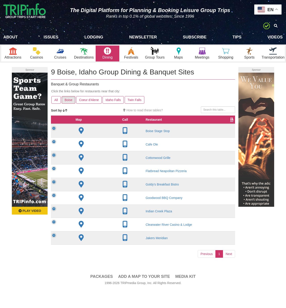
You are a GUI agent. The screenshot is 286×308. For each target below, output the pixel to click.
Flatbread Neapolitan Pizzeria (87, 180)
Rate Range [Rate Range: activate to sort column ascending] (147, 124)
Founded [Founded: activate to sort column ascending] (127, 126)
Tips (237, 37)
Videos (275, 37)
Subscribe (194, 37)
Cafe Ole (86, 151)
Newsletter (143, 37)
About (10, 37)
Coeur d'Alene (89, 102)
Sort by (59, 113)
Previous (207, 272)
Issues (51, 37)
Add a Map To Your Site (144, 295)
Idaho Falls (113, 102)
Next (229, 272)
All (56, 102)
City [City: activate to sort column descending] (108, 126)
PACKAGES (101, 295)
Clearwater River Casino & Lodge (90, 241)
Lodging (93, 37)
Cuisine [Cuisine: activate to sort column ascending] (166, 126)
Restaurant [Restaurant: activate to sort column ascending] (88, 126)
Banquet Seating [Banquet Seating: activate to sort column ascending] (205, 124)
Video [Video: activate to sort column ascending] (224, 126)
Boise (68, 102)
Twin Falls (134, 102)
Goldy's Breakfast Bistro (86, 197)
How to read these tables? (143, 112)
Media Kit (185, 295)
